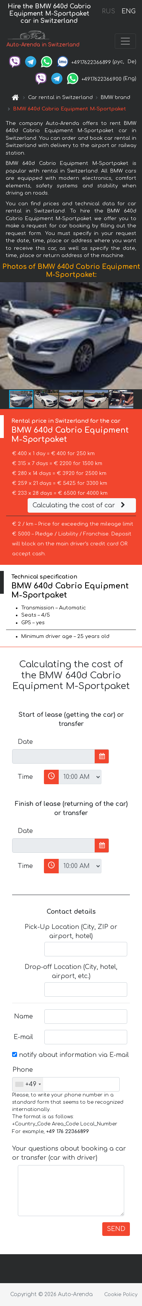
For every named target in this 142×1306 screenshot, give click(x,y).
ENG (128, 11)
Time (25, 777)
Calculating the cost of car (80, 505)
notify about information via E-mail (70, 1055)
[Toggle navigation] (125, 41)
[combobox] (27, 1084)
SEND (116, 1229)
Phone (22, 1069)
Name (23, 1016)
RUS (108, 11)
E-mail (23, 1037)
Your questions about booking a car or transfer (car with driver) (69, 1153)
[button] (135, 335)
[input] (53, 756)
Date (25, 742)
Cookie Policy (120, 1294)
